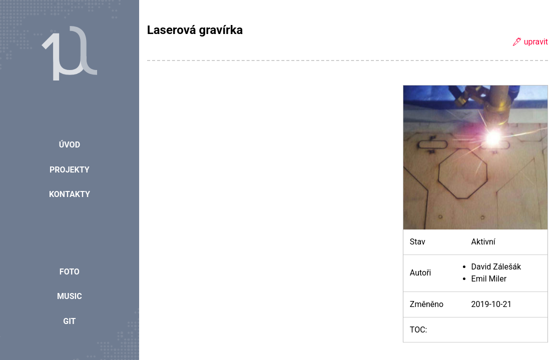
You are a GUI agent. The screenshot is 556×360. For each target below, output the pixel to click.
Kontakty (69, 194)
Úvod (69, 145)
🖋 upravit (530, 41)
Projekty (70, 169)
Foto (70, 271)
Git (69, 321)
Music (69, 296)
